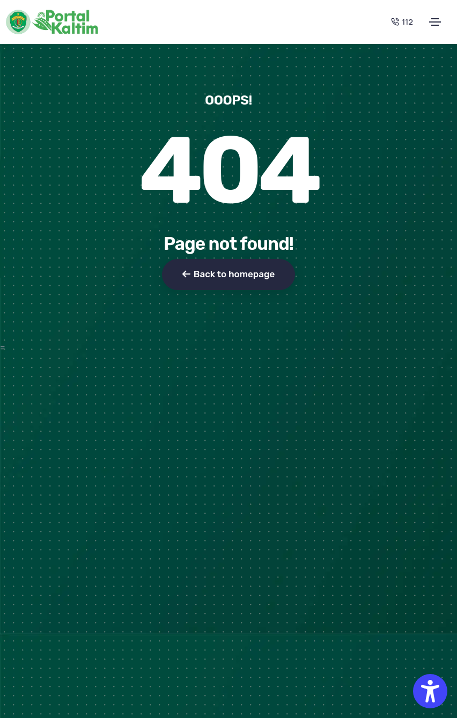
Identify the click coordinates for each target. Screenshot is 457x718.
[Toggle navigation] (435, 22)
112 (402, 21)
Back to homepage (228, 274)
